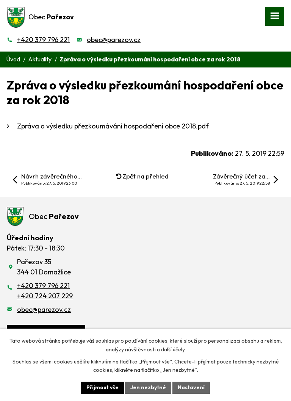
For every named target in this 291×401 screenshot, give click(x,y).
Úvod (13, 59)
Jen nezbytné (148, 387)
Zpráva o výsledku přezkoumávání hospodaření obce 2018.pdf (113, 126)
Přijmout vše (102, 387)
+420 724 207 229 (45, 295)
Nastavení (191, 387)
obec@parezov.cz (114, 39)
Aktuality (40, 59)
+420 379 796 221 (43, 39)
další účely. (173, 349)
